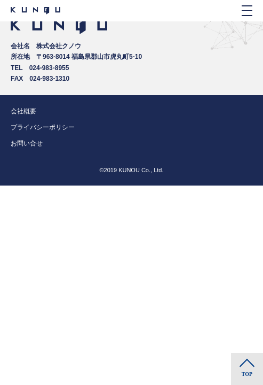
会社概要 (23, 111)
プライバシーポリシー (43, 127)
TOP (247, 374)
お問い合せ (27, 143)
